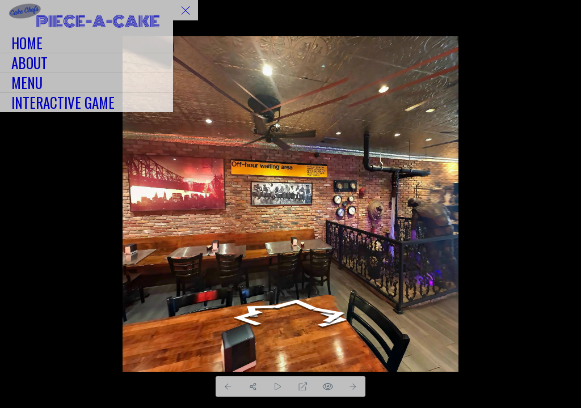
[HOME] (86, 43)
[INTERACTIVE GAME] (86, 102)
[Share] (253, 386)
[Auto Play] (278, 386)
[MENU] (86, 82)
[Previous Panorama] (228, 386)
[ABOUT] (86, 63)
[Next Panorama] (352, 386)
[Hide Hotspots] (327, 386)
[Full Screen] (302, 386)
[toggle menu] (185, 10)
